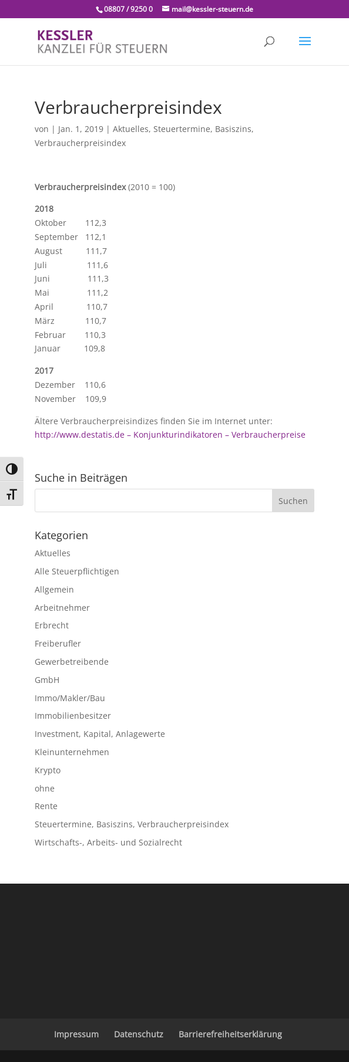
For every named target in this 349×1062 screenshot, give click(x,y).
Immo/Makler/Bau (70, 698)
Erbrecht (52, 625)
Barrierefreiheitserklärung (230, 1034)
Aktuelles (131, 128)
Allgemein (54, 589)
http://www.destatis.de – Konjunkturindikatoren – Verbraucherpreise (170, 434)
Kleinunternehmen (72, 751)
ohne (45, 788)
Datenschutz (138, 1034)
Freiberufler (58, 643)
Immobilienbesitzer (73, 715)
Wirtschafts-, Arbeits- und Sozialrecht (108, 842)
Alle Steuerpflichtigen (77, 571)
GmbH (47, 679)
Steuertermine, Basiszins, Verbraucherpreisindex (132, 824)
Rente (46, 805)
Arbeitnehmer (62, 607)
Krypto (48, 770)
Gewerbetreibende (72, 661)
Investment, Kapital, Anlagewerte (100, 733)
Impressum (76, 1034)
